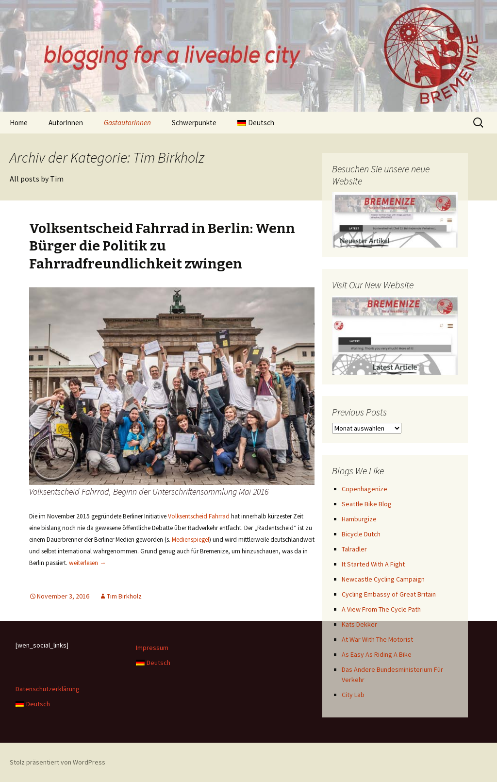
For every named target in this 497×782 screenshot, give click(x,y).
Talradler (354, 549)
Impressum (152, 647)
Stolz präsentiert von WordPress (57, 762)
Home (19, 122)
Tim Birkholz (124, 596)
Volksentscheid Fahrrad (199, 516)
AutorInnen (66, 122)
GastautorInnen (127, 122)
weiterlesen (87, 563)
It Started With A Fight (373, 564)
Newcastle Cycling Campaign (383, 579)
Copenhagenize (364, 488)
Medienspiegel (190, 539)
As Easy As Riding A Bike (377, 654)
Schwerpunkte (194, 122)
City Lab (353, 694)
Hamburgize (359, 519)
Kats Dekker (359, 624)
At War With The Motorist (377, 639)
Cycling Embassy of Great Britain (389, 594)
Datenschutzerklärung (48, 688)
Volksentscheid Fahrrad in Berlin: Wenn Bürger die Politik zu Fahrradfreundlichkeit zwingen (162, 246)
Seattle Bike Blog (367, 503)
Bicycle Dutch (361, 534)
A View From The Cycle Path (381, 609)
